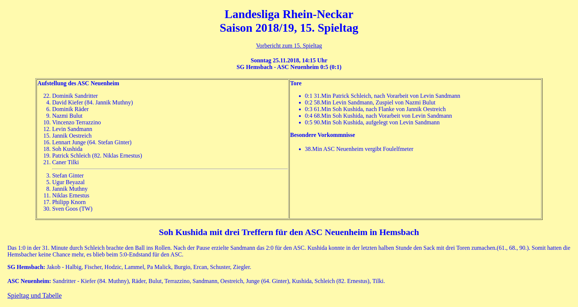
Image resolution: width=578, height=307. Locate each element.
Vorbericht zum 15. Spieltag (289, 45)
